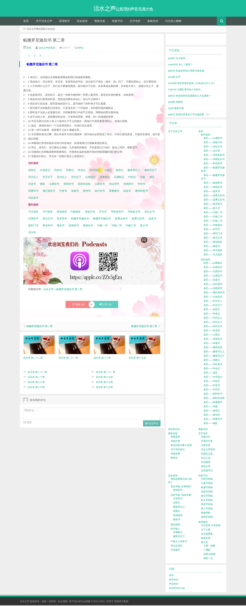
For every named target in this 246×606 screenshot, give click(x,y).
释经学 (174, 458)
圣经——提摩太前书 (214, 196)
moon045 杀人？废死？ (180, 65)
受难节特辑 (207, 488)
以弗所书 (33, 219)
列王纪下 (48, 177)
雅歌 (42, 184)
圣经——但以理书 (212, 284)
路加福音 (62, 212)
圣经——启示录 (211, 151)
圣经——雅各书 (211, 246)
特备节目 (117, 21)
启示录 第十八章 (36, 382)
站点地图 (62, 602)
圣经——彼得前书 (212, 183)
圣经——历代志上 (212, 318)
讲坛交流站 (176, 546)
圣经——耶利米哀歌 (214, 398)
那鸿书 (87, 191)
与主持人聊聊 (173, 21)
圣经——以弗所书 (212, 138)
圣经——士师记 (211, 335)
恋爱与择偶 (209, 554)
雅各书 (60, 226)
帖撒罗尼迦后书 (102, 219)
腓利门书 (33, 226)
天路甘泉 (205, 446)
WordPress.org (177, 588)
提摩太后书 (138, 219)
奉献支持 (152, 21)
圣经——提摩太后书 (214, 200)
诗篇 (142, 177)
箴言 (151, 177)
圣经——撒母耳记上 (214, 352)
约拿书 (63, 191)
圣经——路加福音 (212, 242)
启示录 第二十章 (36, 377)
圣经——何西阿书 (212, 289)
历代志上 (62, 177)
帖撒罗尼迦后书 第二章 (44, 40)
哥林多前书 (117, 212)
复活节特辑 (207, 496)
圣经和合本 (174, 429)
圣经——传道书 (211, 280)
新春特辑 (205, 513)
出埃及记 (44, 170)
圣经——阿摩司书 (212, 419)
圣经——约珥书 (211, 390)
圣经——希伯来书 (212, 164)
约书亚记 (95, 170)
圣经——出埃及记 (212, 297)
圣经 (28, 48)
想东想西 (175, 525)
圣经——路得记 (211, 411)
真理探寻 (64, 21)
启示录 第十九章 (104, 377)
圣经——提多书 (211, 192)
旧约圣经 (205, 260)
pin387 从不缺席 (176, 59)
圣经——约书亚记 (212, 377)
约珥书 (141, 184)
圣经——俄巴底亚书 (214, 293)
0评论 (80, 48)
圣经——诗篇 (210, 407)
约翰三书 (131, 226)
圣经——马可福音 (212, 251)
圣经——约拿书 (211, 386)
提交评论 (152, 424)
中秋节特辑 (207, 479)
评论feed (173, 584)
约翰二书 (117, 226)
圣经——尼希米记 (212, 339)
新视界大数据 (121, 602)
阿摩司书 (33, 191)
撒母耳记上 (134, 170)
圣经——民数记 (211, 360)
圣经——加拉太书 (212, 147)
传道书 (32, 184)
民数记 (70, 170)
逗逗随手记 (207, 471)
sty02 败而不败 (176, 108)
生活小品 (205, 458)
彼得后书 (88, 226)
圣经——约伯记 (211, 381)
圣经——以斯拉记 (212, 267)
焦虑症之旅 (207, 454)
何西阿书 (128, 184)
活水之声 (48, 289)
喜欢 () (78, 305)
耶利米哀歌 (84, 184)
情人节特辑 (207, 509)
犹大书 (144, 226)
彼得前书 (74, 226)
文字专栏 (135, 21)
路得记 (120, 170)
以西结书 (100, 184)
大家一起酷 (209, 546)
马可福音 (48, 212)
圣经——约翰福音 (212, 225)
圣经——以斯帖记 (212, 263)
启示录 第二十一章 (105, 372)
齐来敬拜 (175, 550)
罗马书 (103, 212)
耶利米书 (69, 184)
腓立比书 (48, 219)
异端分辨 (175, 441)
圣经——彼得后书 (212, 187)
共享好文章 (207, 441)
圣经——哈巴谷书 (212, 327)
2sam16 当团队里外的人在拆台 (184, 90)
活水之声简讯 (208, 450)
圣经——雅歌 (210, 424)
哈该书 (127, 191)
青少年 (204, 543)
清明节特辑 (207, 517)
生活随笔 (205, 462)
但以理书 (114, 184)
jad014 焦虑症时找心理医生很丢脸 (186, 71)
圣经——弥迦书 (211, 343)
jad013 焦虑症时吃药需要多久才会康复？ (189, 96)
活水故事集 (207, 534)
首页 (26, 21)
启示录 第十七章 (104, 382)
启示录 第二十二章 (37, 372)
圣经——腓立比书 (212, 238)
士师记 (107, 170)
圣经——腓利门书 (212, 234)
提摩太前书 (121, 219)
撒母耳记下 (150, 170)
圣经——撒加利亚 (212, 348)
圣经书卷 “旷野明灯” (181, 487)
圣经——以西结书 (212, 272)
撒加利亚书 (141, 191)
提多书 (152, 219)
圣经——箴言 (210, 373)
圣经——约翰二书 (212, 221)
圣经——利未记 (211, 314)
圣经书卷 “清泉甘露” (181, 495)
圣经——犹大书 (211, 208)
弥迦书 (75, 191)
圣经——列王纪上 (212, 301)
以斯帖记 (119, 177)
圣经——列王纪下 (212, 305)
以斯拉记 (90, 177)
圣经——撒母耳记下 (214, 356)
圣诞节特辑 (207, 492)
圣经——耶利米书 (212, 394)
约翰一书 (102, 226)
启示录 (32, 233)
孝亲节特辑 (207, 505)
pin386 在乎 (174, 77)
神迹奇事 (175, 454)
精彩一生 (208, 559)
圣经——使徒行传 (212, 143)
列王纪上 (33, 177)
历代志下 (76, 177)
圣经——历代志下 (212, 322)
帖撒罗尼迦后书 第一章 (39, 326)
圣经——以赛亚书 (212, 276)
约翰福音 (76, 212)
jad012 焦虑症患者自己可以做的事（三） (189, 115)
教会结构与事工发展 (181, 446)
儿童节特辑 (207, 483)
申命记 (82, 170)
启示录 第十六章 (36, 387)
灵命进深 (82, 21)
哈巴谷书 (100, 191)
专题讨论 (205, 437)
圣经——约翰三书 (212, 217)
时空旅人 (175, 529)
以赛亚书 (54, 184)
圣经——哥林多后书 (214, 159)
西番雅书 (114, 191)
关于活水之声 (44, 21)
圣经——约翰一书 (212, 213)
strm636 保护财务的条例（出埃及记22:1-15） (192, 84)
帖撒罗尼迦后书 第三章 (144, 326)
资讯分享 (205, 467)
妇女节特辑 (207, 500)
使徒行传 (90, 212)
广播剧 (206, 550)
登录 (171, 576)
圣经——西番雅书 (212, 402)
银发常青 (205, 538)
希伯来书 (48, 226)
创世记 (32, 170)
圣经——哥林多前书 (214, 155)
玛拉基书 (33, 198)
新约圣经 (205, 135)
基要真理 (175, 437)
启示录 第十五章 (104, 387)
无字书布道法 (178, 450)
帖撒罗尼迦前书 (80, 219)
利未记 (58, 170)
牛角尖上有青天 (179, 542)
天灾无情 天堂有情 (210, 526)
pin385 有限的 (175, 102)
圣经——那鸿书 (211, 415)
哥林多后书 (134, 212)
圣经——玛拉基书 (212, 364)
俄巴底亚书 (49, 191)
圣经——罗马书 (211, 229)
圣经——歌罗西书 (212, 204)
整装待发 (99, 21)
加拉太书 (150, 212)
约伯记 (132, 177)
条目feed (173, 580)
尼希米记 (104, 177)
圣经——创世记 (211, 310)
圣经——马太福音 (212, 255)
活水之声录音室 (47, 48)
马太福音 (33, 212)
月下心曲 (205, 530)
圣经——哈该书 (211, 331)
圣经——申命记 (211, 369)
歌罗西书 (62, 219)
